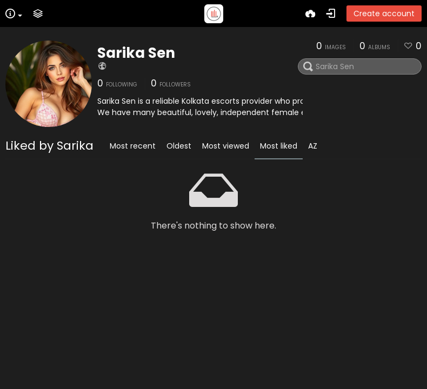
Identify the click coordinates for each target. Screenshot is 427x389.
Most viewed (225, 145)
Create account (384, 13)
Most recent (133, 145)
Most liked (278, 145)
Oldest (178, 145)
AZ (312, 145)
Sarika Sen (136, 53)
